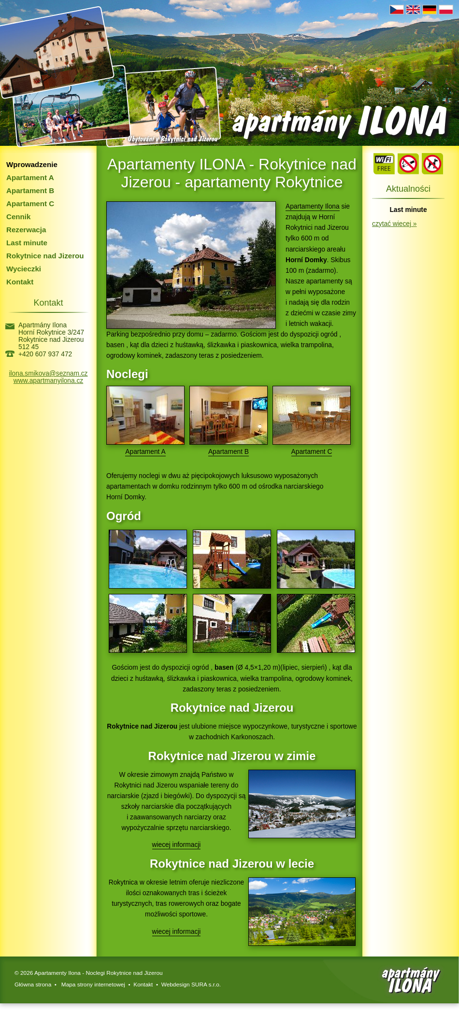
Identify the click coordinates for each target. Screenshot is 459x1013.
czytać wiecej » (394, 223)
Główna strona (32, 984)
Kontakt (19, 282)
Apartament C (30, 203)
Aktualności (408, 189)
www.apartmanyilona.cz (48, 380)
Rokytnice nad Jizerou (45, 256)
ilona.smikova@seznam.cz (48, 373)
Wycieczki (23, 269)
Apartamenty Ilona (313, 206)
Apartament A (30, 177)
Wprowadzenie (31, 164)
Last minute (26, 243)
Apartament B (30, 190)
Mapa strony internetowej (92, 984)
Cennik (18, 216)
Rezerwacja (26, 229)
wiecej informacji (176, 844)
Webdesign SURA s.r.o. (191, 984)
